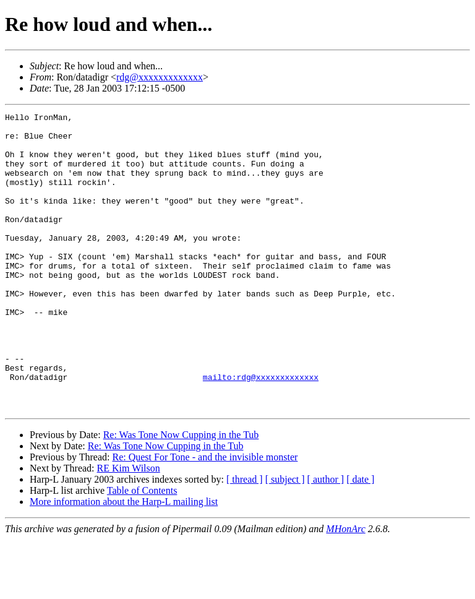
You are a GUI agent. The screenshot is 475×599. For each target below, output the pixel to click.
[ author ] (325, 538)
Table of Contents (142, 550)
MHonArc (345, 588)
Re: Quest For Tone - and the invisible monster (204, 516)
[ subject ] (285, 538)
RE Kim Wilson (128, 527)
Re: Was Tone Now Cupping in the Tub (181, 494)
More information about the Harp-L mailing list (124, 561)
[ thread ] (244, 538)
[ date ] (360, 538)
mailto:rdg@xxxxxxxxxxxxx (261, 430)
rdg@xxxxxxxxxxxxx (159, 77)
